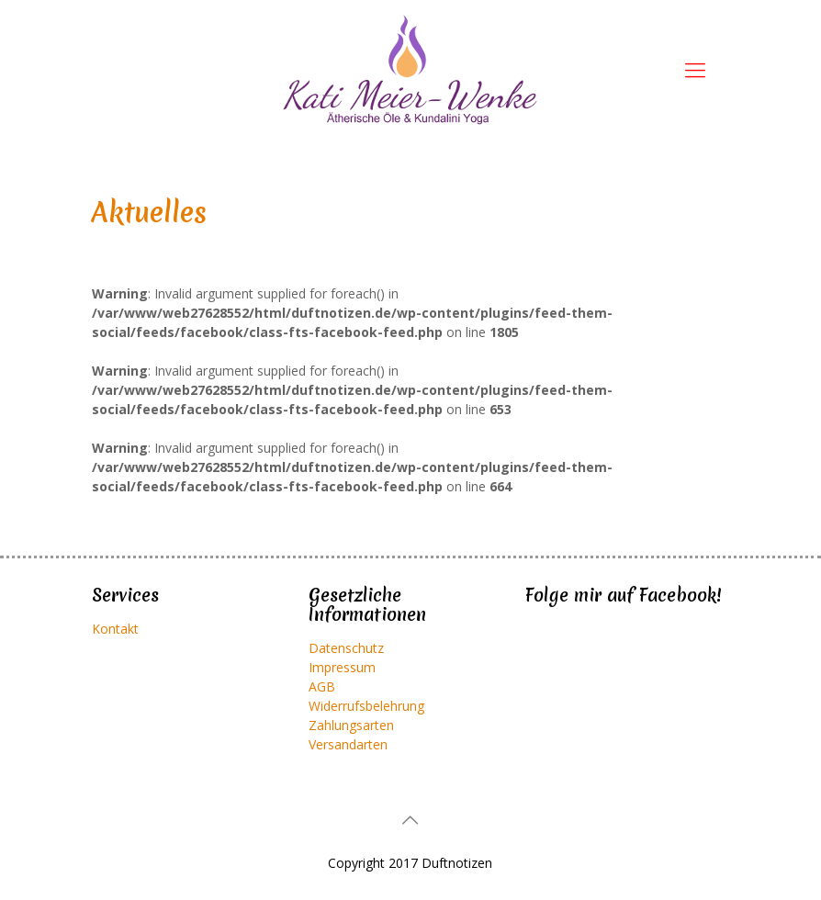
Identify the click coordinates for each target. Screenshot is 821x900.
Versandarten (348, 744)
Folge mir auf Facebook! (623, 595)
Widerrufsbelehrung (366, 705)
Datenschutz (346, 648)
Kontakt (115, 628)
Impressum (342, 667)
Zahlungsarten (351, 725)
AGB (322, 686)
